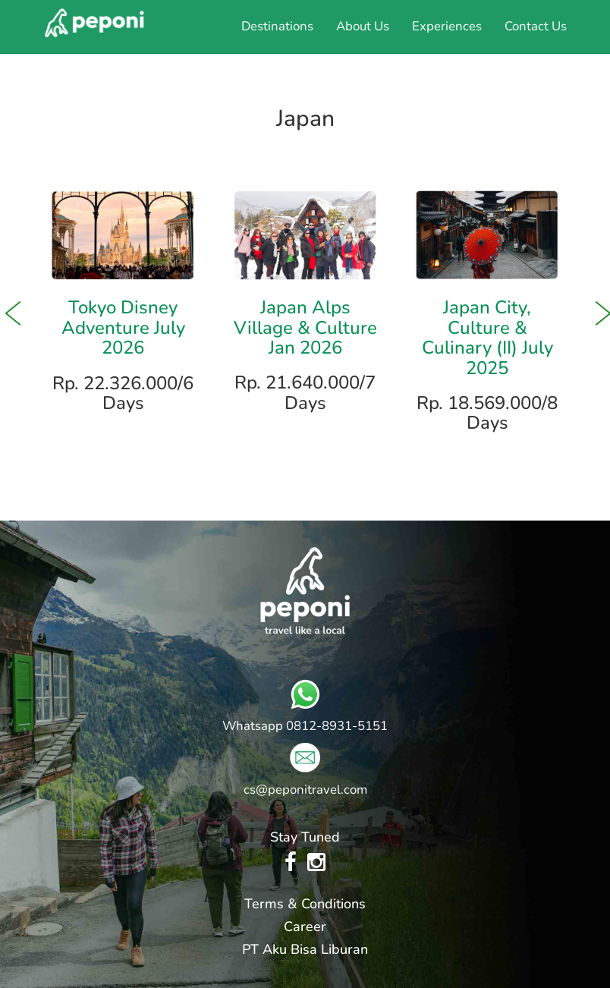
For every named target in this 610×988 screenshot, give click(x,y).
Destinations (277, 26)
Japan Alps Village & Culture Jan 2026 (305, 327)
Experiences (447, 26)
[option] (123, 304)
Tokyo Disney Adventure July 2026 (123, 327)
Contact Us (536, 26)
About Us (362, 26)
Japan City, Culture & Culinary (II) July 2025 (487, 337)
